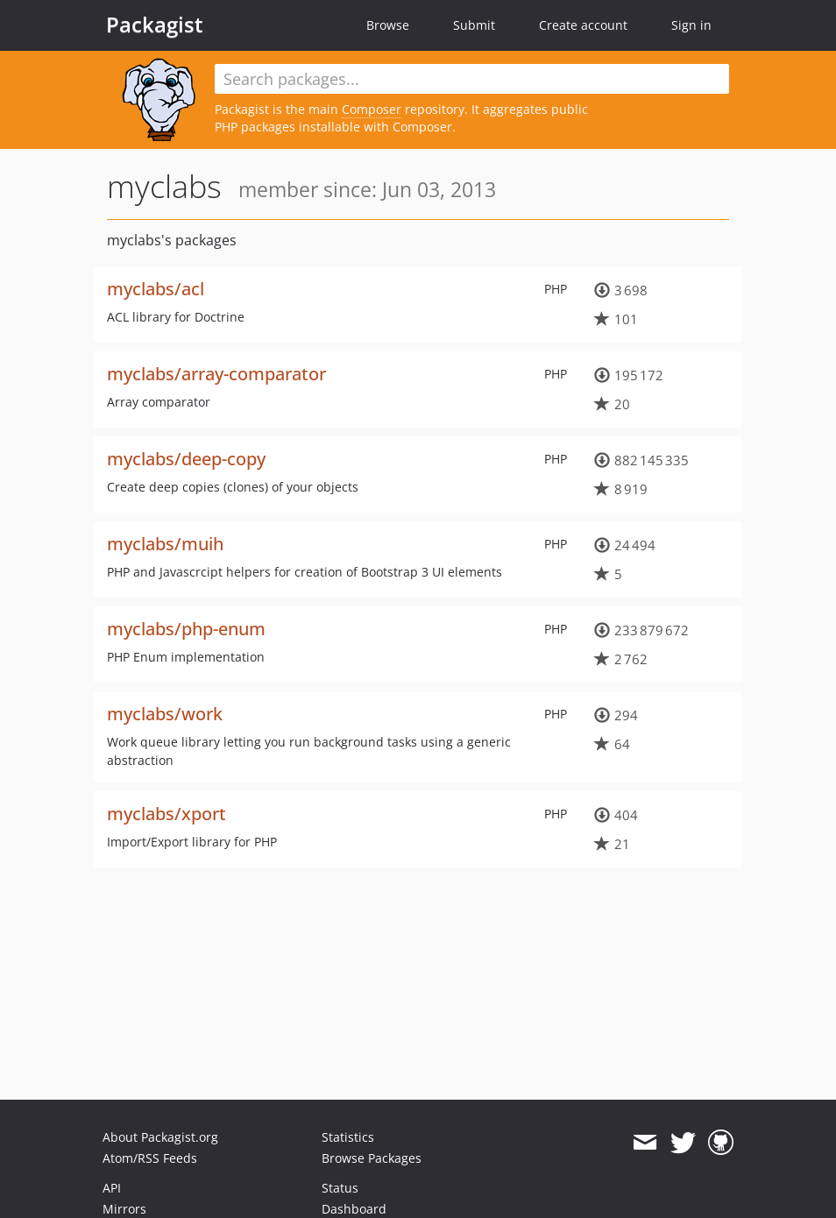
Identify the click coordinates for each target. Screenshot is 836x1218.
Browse (387, 25)
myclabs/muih (165, 544)
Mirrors (124, 1208)
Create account (583, 25)
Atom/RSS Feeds (150, 1158)
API (112, 1187)
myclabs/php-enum (186, 629)
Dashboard (354, 1208)
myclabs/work (165, 714)
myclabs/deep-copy (186, 459)
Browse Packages (372, 1158)
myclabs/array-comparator (216, 374)
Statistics (348, 1137)
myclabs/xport (166, 813)
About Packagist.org (160, 1137)
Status (340, 1187)
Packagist (154, 25)
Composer (371, 109)
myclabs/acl (155, 289)
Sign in (691, 25)
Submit (474, 25)
